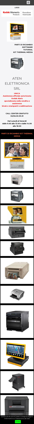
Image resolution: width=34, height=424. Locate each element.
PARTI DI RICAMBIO (24, 45)
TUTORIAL (28, 50)
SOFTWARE (27, 47)
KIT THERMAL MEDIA (23, 52)
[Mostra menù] (28, 2)
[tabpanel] (17, 15)
